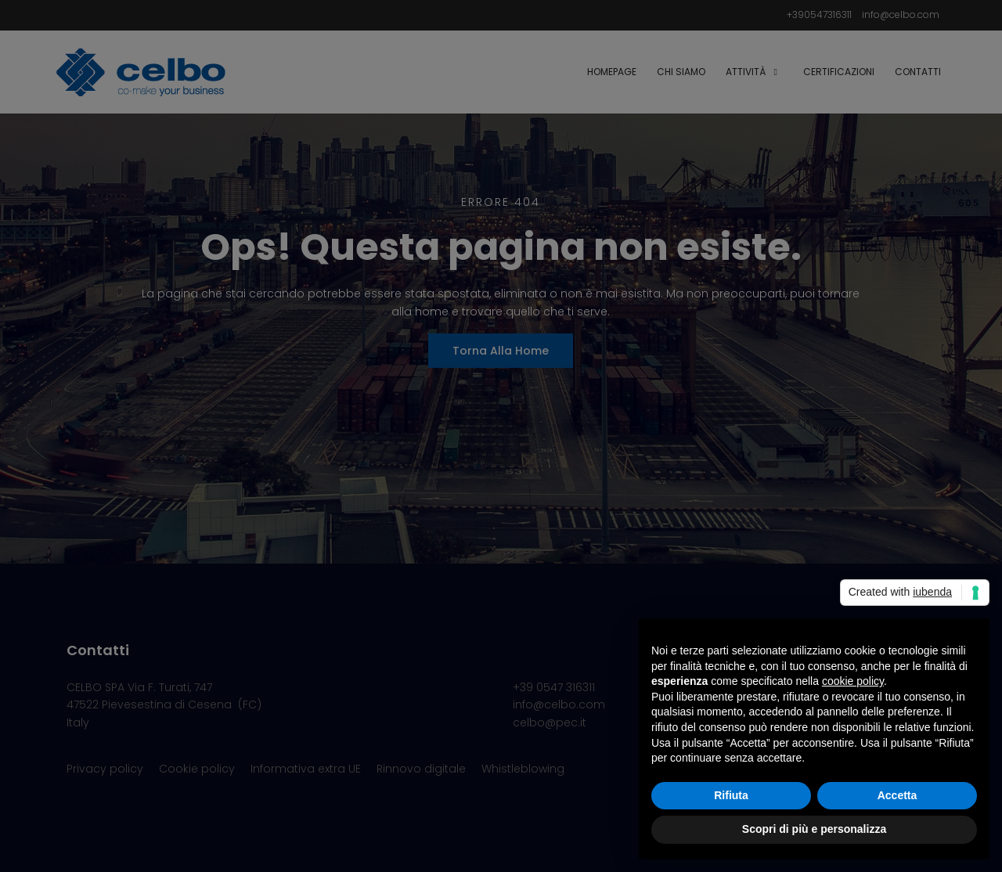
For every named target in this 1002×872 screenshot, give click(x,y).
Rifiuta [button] (731, 795)
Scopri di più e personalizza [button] (814, 829)
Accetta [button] (897, 795)
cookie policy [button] (853, 681)
